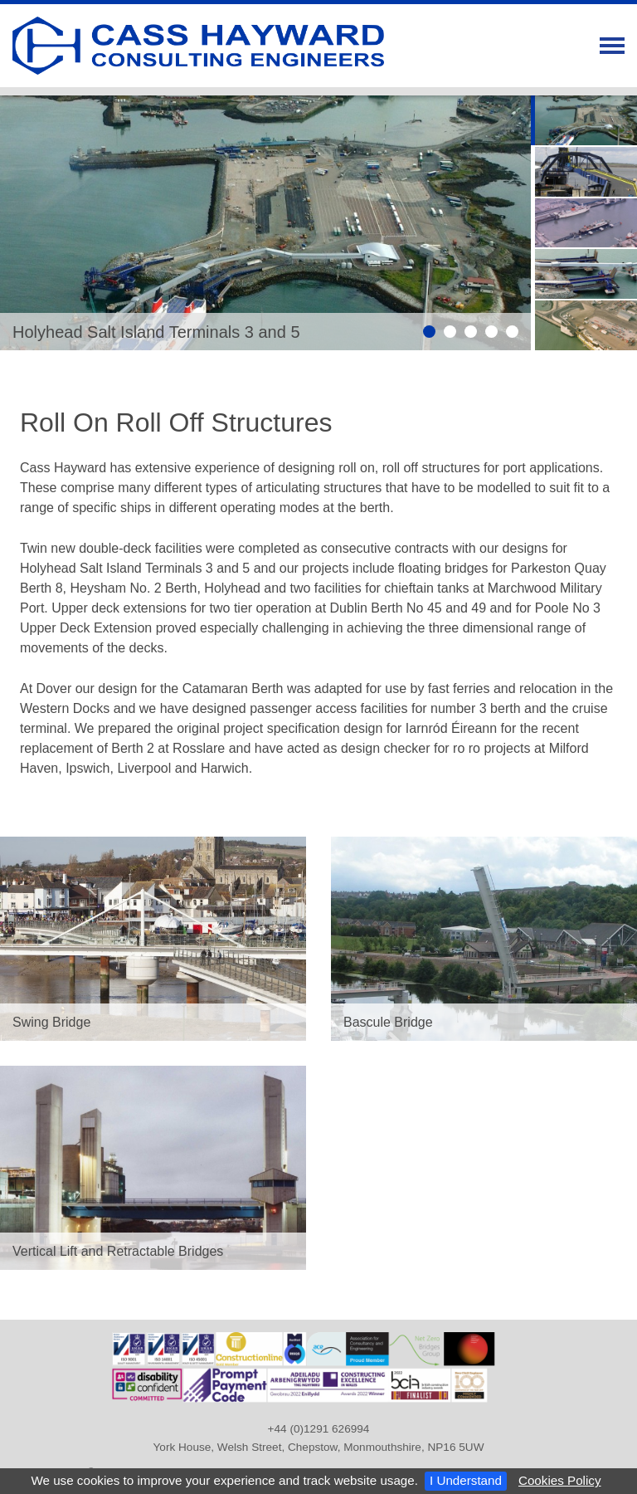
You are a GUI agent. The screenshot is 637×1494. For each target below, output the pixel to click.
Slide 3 (470, 331)
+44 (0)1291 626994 (319, 1429)
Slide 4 (491, 331)
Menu (612, 45)
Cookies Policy (559, 1480)
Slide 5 (512, 331)
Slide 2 (450, 331)
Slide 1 (429, 331)
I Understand (466, 1480)
